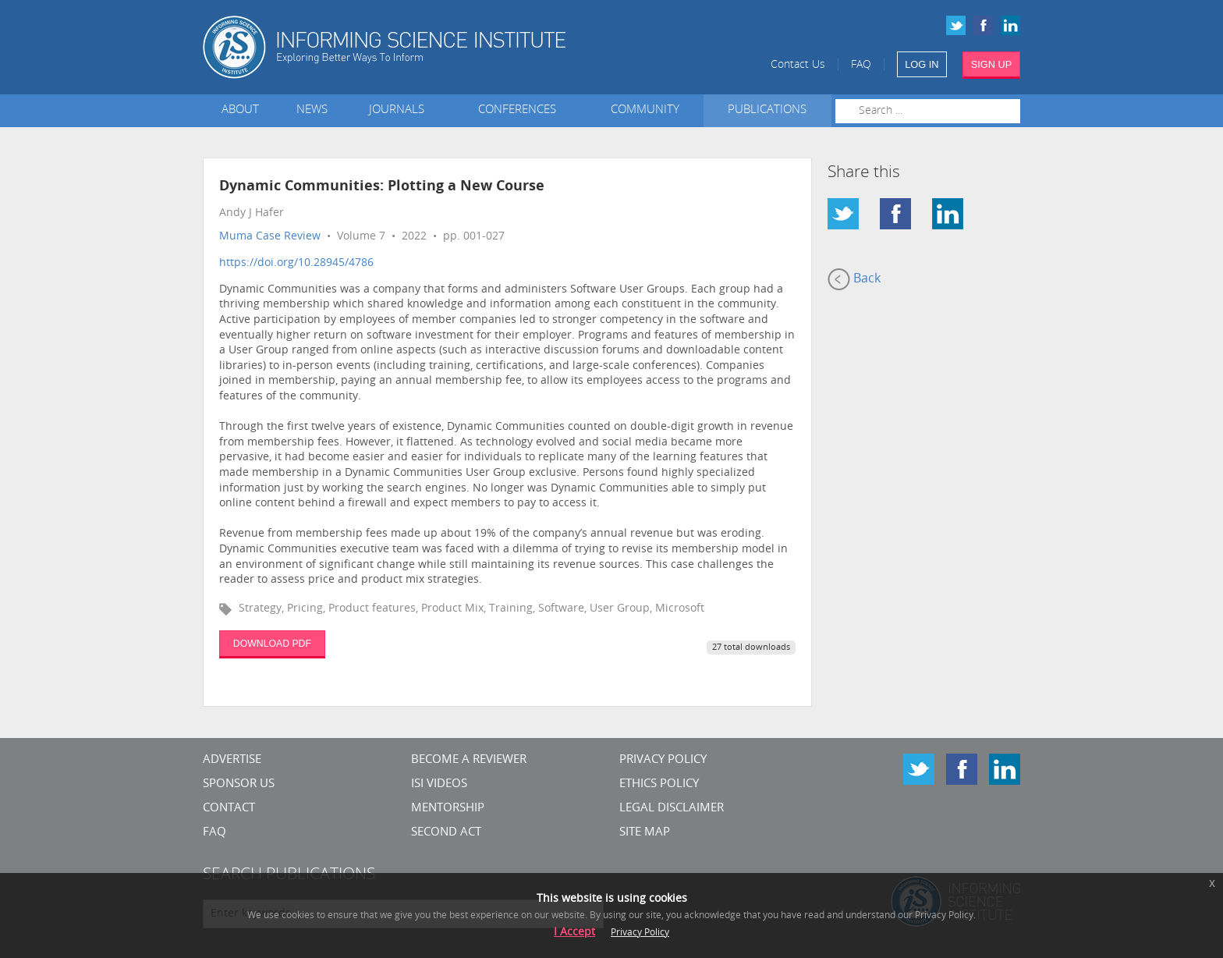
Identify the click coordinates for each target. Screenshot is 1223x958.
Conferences (520, 110)
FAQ (861, 65)
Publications (767, 110)
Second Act (446, 833)
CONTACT (229, 808)
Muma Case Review (270, 237)
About (240, 110)
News (312, 110)
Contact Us (798, 65)
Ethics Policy (659, 784)
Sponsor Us (239, 784)
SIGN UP (991, 64)
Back (854, 279)
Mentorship (447, 808)
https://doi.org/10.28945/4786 (296, 263)
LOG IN (921, 64)
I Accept (574, 932)
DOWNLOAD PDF (272, 643)
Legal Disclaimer (671, 808)
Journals (400, 110)
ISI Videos (439, 784)
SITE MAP (644, 833)
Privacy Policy (663, 760)
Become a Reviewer (468, 760)
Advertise (232, 760)
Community (645, 110)
